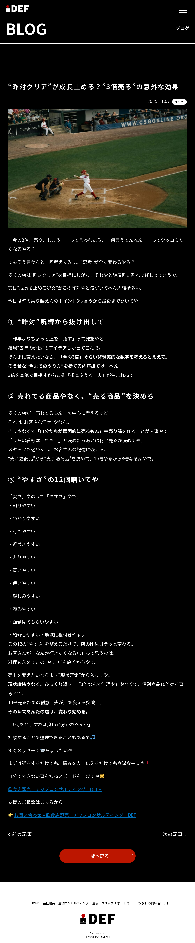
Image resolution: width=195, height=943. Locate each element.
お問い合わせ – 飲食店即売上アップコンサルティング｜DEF (75, 814)
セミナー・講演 (134, 903)
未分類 (179, 102)
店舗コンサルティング (73, 903)
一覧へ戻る (97, 856)
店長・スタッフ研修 (106, 903)
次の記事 (173, 834)
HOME (35, 903)
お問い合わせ (157, 903)
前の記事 (22, 834)
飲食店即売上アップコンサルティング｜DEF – (55, 789)
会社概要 (49, 903)
